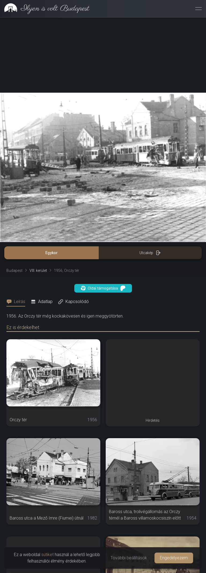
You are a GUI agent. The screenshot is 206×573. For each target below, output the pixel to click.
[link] (44, 8)
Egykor (51, 253)
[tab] (17, 302)
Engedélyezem (174, 557)
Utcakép (150, 252)
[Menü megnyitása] (198, 8)
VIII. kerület (38, 270)
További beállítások (129, 557)
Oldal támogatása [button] (103, 288)
